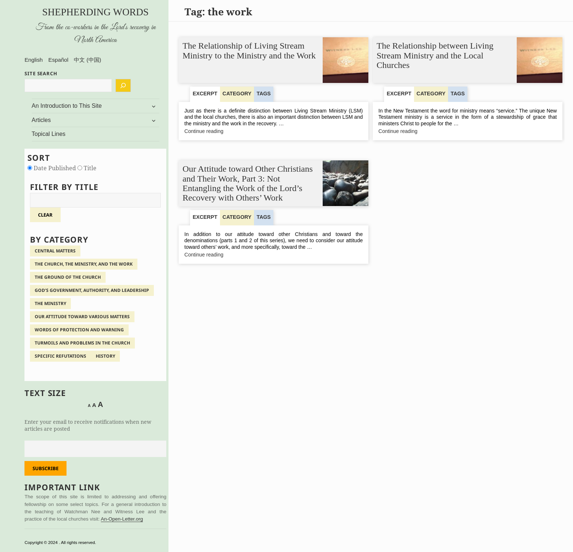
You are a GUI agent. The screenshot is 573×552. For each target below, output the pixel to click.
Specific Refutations (60, 356)
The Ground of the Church (68, 277)
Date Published (52, 168)
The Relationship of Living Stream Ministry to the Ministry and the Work (249, 50)
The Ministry (50, 303)
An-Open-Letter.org (122, 519)
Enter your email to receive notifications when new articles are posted (87, 425)
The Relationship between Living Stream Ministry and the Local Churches (435, 55)
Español (58, 60)
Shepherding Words (95, 12)
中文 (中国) (87, 60)
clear (45, 215)
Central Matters (55, 251)
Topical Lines (49, 134)
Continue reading (218, 132)
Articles (41, 120)
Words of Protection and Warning (79, 330)
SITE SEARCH (40, 73)
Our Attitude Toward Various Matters (82, 316)
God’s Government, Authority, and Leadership (92, 290)
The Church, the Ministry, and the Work (84, 264)
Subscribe (45, 468)
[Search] (123, 85)
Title (86, 168)
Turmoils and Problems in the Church (82, 343)
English (33, 60)
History (105, 356)
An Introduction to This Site (67, 106)
